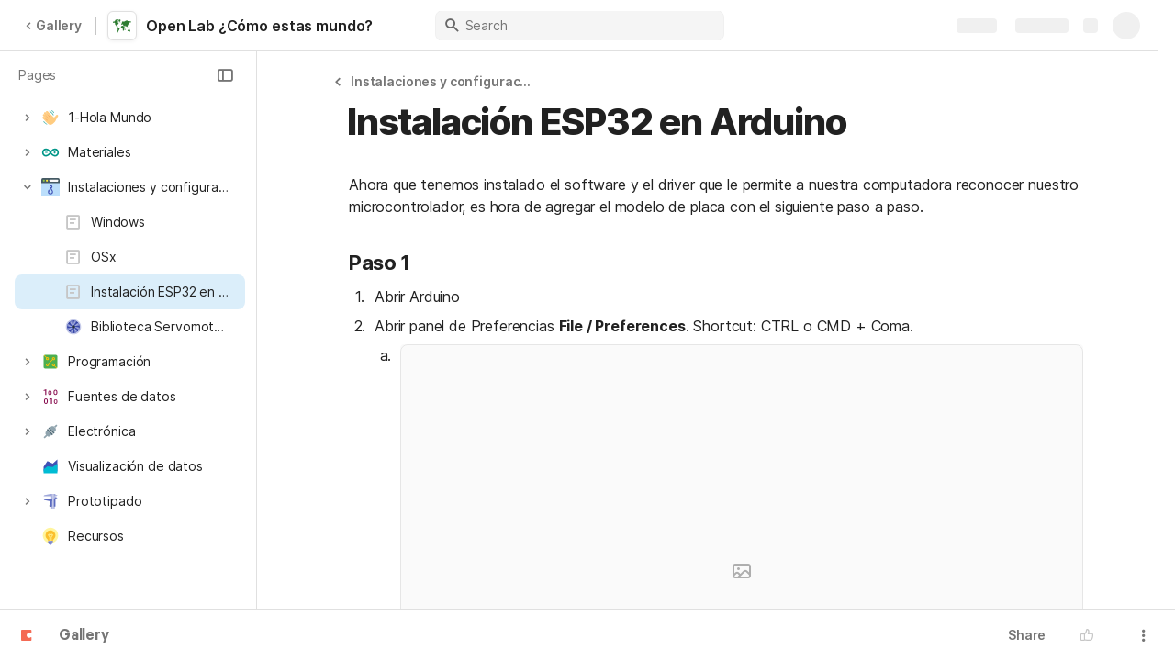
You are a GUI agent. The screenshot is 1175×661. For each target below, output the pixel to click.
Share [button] (1027, 635)
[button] (225, 75)
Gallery (53, 25)
